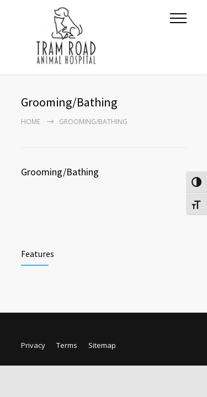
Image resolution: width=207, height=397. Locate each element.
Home (30, 121)
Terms (66, 345)
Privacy (33, 345)
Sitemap (102, 345)
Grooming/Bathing (60, 171)
